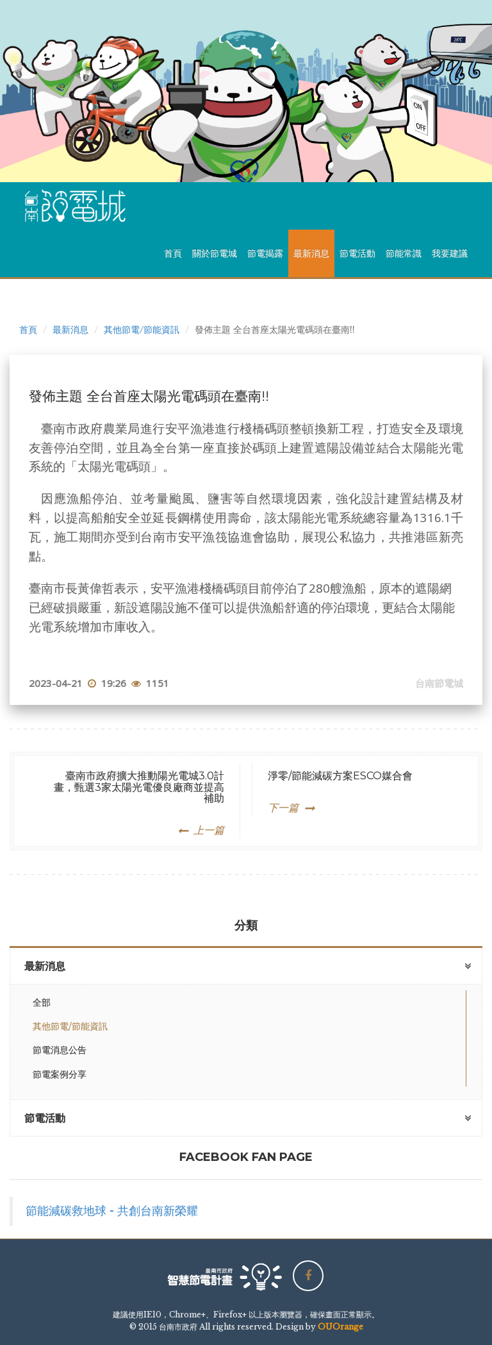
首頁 (173, 253)
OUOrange (340, 1327)
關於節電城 (214, 253)
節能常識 (404, 253)
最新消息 (311, 253)
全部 (42, 1002)
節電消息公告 (59, 1050)
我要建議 (450, 253)
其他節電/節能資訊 (141, 329)
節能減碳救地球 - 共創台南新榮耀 (112, 1211)
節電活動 (357, 253)
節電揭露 (265, 253)
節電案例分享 (59, 1074)
